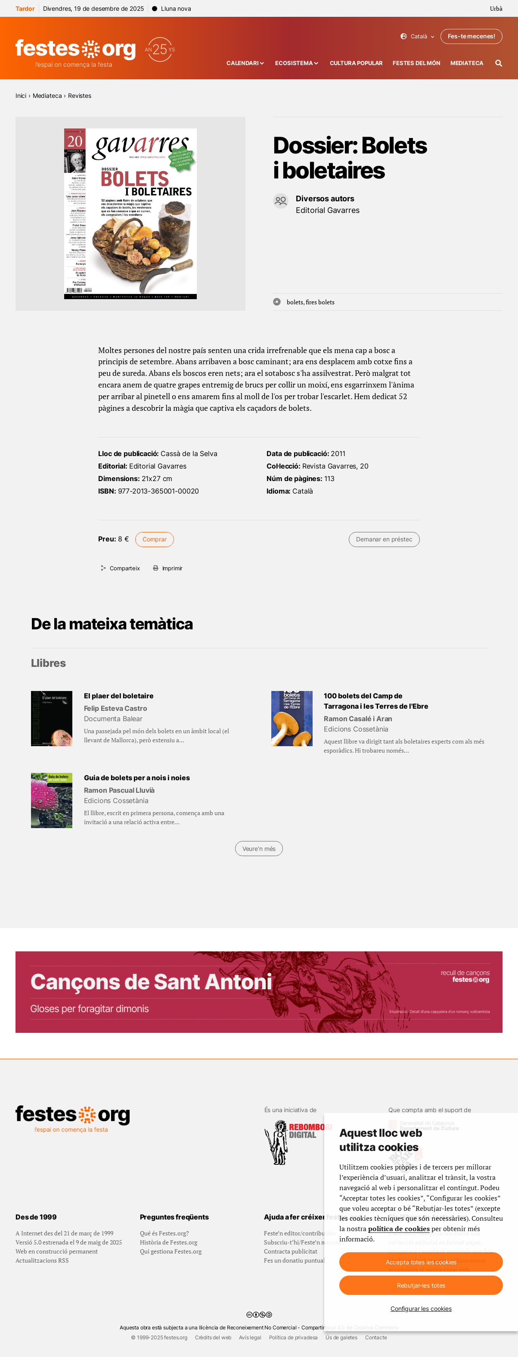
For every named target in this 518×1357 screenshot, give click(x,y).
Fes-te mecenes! (471, 36)
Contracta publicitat (290, 1251)
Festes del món (416, 63)
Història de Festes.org (168, 1242)
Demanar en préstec (384, 539)
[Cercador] (498, 63)
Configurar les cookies (421, 1308)
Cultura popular (356, 63)
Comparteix (125, 568)
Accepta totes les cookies (421, 1262)
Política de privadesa (293, 1337)
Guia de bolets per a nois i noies (137, 778)
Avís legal (250, 1337)
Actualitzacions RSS (42, 1260)
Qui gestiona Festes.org (171, 1251)
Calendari (242, 63)
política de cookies (399, 1228)
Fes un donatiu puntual (294, 1260)
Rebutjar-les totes (421, 1285)
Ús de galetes (341, 1337)
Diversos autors (325, 198)
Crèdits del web (213, 1337)
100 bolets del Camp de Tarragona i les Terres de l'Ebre (376, 701)
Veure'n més (259, 848)
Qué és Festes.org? (164, 1233)
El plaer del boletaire (119, 696)
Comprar (155, 539)
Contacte (376, 1337)
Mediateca (467, 63)
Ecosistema (294, 63)
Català (417, 36)
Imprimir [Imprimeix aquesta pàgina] (172, 568)
